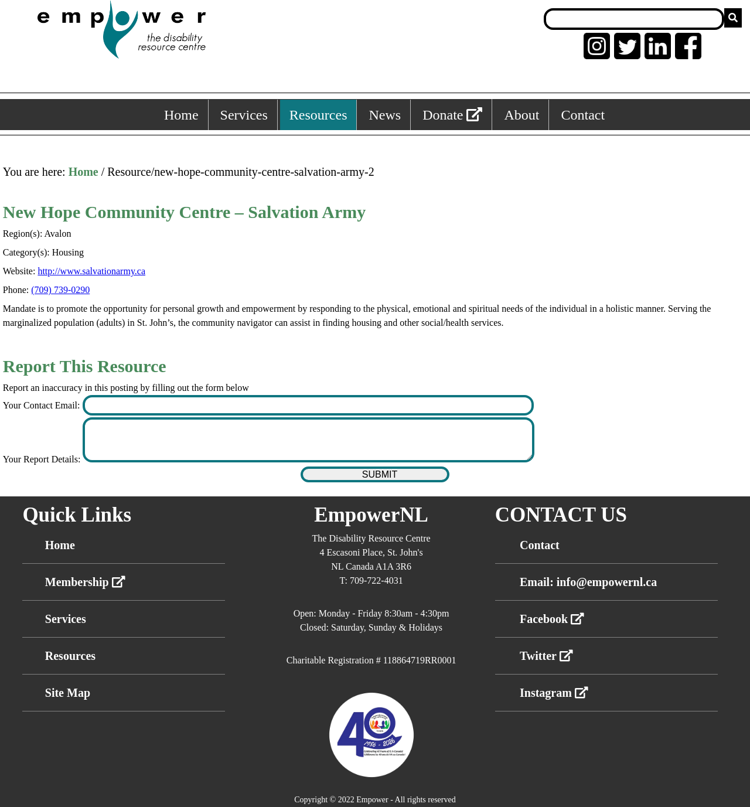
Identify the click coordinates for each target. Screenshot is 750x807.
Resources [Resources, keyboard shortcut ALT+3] (318, 114)
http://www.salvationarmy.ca (91, 271)
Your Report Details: (43, 459)
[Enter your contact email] (308, 405)
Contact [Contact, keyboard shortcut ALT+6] (583, 114)
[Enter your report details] (308, 439)
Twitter (546, 655)
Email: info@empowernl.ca (588, 582)
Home (83, 171)
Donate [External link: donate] (452, 114)
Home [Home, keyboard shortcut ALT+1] (181, 114)
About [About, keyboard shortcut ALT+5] (521, 114)
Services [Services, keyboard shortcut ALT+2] (244, 114)
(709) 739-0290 (60, 290)
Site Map (67, 692)
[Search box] (634, 19)
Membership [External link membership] (85, 582)
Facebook (552, 618)
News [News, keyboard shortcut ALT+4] (385, 114)
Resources (70, 655)
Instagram (554, 692)
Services (65, 618)
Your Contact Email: (43, 405)
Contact (540, 545)
